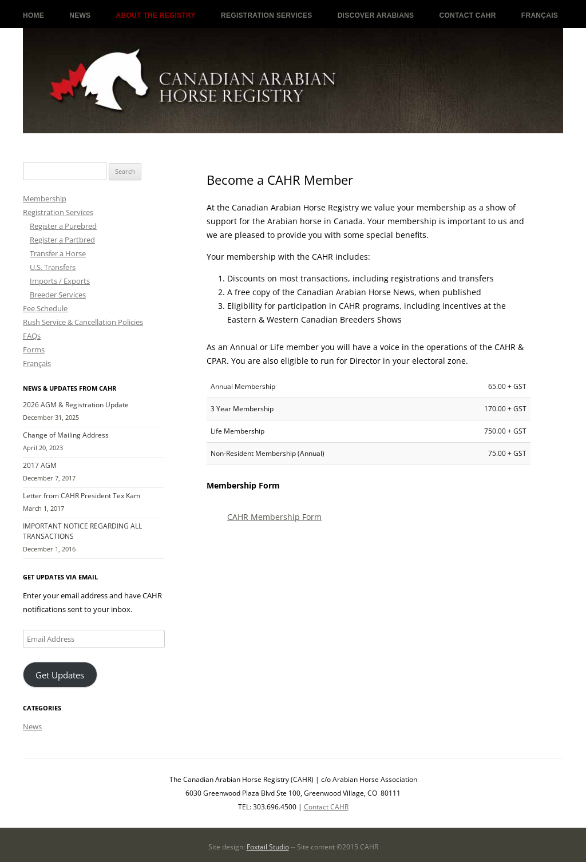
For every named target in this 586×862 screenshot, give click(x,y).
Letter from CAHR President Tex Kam (81, 495)
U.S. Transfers (53, 267)
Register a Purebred (63, 226)
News (79, 15)
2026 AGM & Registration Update (76, 405)
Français (539, 15)
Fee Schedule (45, 308)
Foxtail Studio (268, 846)
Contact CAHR (468, 15)
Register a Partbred (62, 240)
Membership (44, 198)
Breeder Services (58, 294)
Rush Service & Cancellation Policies (83, 322)
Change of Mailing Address (66, 435)
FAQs (32, 336)
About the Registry (156, 15)
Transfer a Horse (58, 253)
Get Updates (59, 675)
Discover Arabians (376, 15)
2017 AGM (40, 465)
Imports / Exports (60, 281)
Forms (34, 349)
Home (33, 15)
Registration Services (266, 15)
